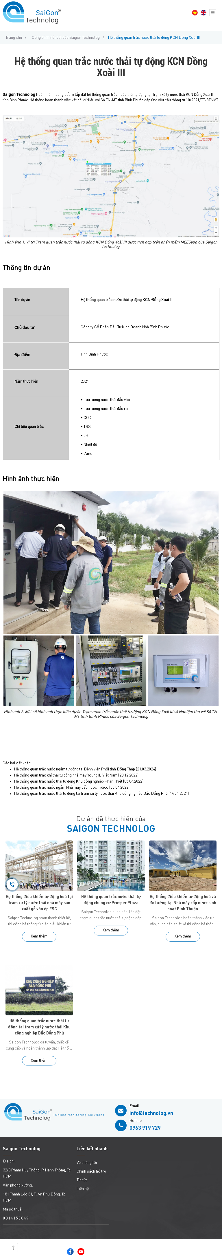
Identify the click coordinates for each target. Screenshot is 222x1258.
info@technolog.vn (151, 1113)
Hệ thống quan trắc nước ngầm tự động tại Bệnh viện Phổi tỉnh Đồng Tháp (74, 769)
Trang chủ (13, 38)
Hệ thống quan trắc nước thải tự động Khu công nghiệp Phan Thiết (68, 781)
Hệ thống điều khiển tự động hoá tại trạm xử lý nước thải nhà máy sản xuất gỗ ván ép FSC (39, 903)
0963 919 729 (145, 1128)
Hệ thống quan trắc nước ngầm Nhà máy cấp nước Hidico (61, 787)
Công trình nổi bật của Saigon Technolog (66, 38)
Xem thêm (39, 936)
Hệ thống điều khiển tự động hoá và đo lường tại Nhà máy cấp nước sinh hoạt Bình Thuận (182, 903)
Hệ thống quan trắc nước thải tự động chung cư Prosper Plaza (111, 900)
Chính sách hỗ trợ (91, 1171)
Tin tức (82, 1180)
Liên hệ (83, 1189)
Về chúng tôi (87, 1163)
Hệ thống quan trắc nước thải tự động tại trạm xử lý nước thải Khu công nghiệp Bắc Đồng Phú (91, 794)
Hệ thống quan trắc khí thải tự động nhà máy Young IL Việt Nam (65, 775)
